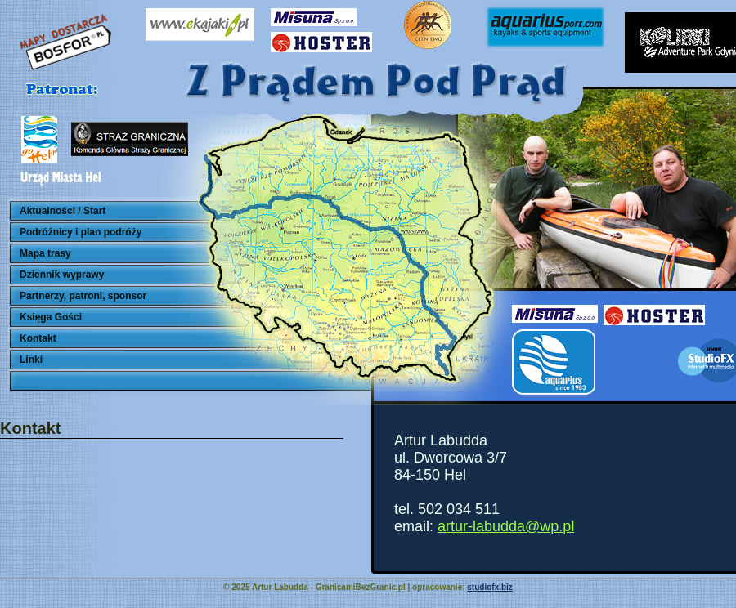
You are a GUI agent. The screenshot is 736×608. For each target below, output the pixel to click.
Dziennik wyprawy (62, 274)
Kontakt (38, 338)
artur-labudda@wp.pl (506, 526)
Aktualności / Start (62, 211)
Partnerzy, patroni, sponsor (83, 296)
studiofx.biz (490, 587)
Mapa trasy (45, 253)
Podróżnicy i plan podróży (80, 232)
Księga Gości (51, 317)
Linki (31, 359)
